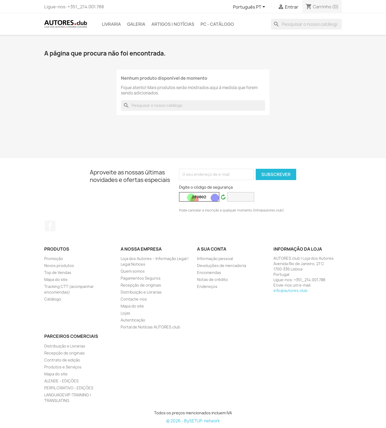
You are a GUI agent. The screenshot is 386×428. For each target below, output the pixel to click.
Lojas (125, 313)
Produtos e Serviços (62, 367)
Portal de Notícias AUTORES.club (150, 327)
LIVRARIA (111, 24)
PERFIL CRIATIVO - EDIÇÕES (68, 387)
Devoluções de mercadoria (221, 265)
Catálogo (52, 299)
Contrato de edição (62, 360)
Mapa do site (56, 279)
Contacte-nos (134, 299)
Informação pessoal (215, 258)
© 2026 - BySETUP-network (193, 421)
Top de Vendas (57, 272)
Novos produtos (59, 265)
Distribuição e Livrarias (141, 292)
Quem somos (133, 271)
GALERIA (136, 24)
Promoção (53, 258)
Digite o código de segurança (206, 187)
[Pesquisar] (306, 24)
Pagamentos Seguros (141, 278)
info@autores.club (290, 290)
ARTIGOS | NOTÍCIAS (172, 24)
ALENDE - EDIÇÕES (61, 380)
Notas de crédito (212, 279)
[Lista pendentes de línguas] (250, 7)
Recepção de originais (141, 285)
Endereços (207, 286)
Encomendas (209, 272)
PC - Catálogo (217, 24)
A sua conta (211, 249)
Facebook (50, 226)
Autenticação (133, 320)
